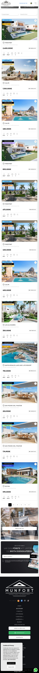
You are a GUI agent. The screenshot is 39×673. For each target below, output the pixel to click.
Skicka (33, 556)
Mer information (12, 659)
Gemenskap (19, 633)
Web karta (30, 670)
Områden (19, 619)
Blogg (19, 622)
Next (36, 29)
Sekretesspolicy (8, 561)
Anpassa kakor (11, 667)
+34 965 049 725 (23, 3)
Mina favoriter (19, 624)
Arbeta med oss (19, 528)
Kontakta (19, 637)
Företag (19, 611)
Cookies (25, 670)
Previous (3, 29)
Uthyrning (19, 614)
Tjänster (19, 616)
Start (19, 606)
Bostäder (19, 608)
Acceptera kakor (11, 663)
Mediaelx (23, 671)
